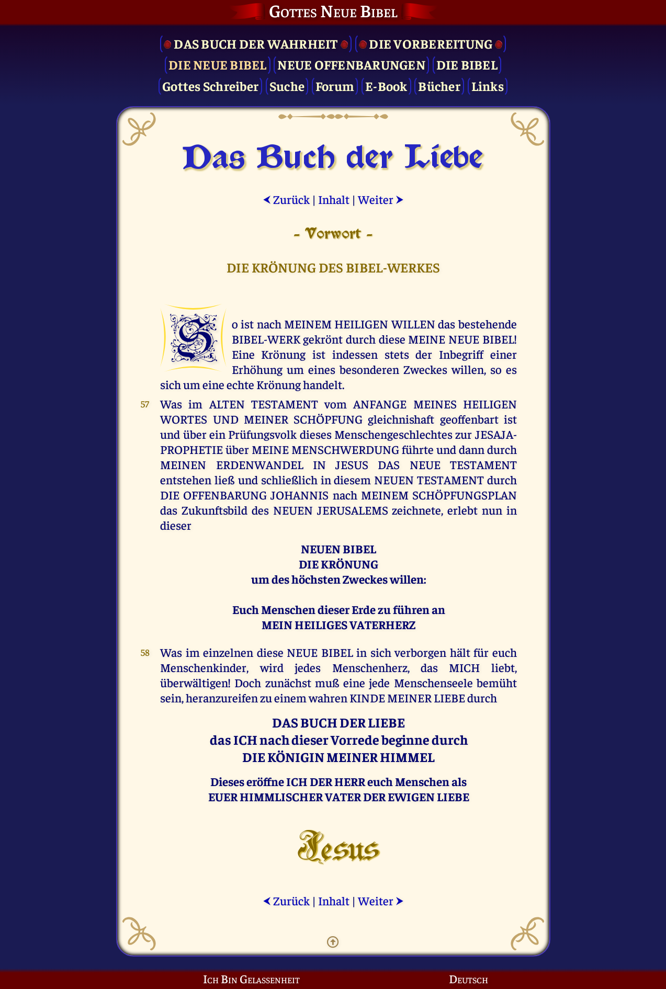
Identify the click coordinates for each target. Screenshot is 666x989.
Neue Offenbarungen (351, 64)
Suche (286, 85)
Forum (334, 85)
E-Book (386, 85)
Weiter (381, 199)
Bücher (439, 85)
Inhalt (333, 199)
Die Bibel (467, 64)
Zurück (286, 199)
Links (487, 85)
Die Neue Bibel (217, 64)
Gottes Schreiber (210, 85)
